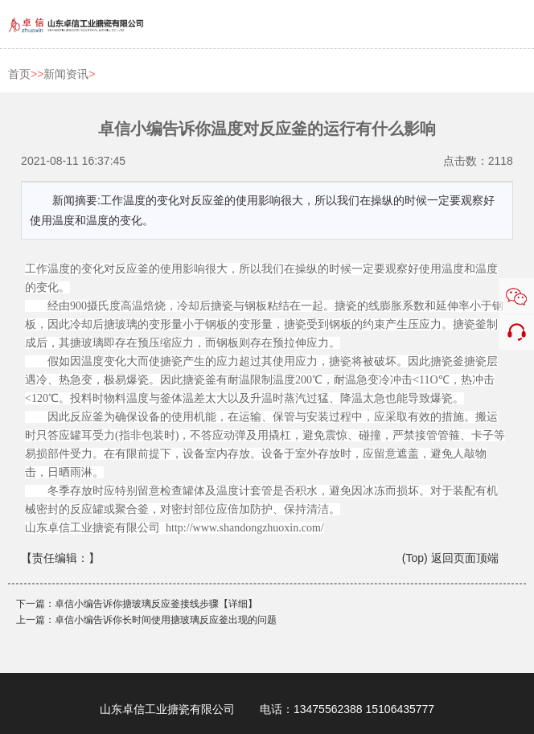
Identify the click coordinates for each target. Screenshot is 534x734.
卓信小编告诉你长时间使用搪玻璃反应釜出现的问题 (166, 619)
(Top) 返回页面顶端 (450, 558)
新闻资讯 (65, 74)
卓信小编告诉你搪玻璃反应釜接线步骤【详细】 (156, 603)
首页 (19, 74)
